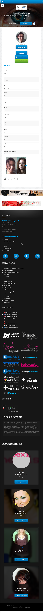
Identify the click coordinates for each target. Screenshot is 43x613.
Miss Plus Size (7, 287)
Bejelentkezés (13, 23)
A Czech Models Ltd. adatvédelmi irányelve (14, 244)
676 (22, 470)
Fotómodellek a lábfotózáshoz (11, 294)
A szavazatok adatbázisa (10, 300)
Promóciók (6, 277)
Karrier (5, 246)
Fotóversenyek (7, 302)
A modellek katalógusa (9, 270)
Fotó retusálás (7, 298)
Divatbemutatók (8, 281)
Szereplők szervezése (9, 283)
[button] (5, 256)
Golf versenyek (7, 289)
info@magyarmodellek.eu (9, 15)
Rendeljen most (21, 61)
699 (22, 508)
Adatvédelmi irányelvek (10, 242)
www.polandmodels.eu (10, 323)
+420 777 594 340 (7, 235)
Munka (17, 179)
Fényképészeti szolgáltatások (11, 272)
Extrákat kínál (7, 296)
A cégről (6, 239)
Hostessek (6, 274)
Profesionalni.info (25, 607)
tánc (11, 179)
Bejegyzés (26, 23)
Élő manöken (7, 279)
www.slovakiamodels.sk (11, 314)
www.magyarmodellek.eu (11, 316)
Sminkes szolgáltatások (10, 292)
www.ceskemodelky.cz (10, 312)
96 (22, 547)
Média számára (8, 248)
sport (14, 179)
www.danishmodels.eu (10, 321)
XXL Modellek (7, 285)
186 (22, 586)
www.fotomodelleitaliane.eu (12, 319)
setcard (21, 53)
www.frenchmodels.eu (10, 325)
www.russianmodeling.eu (11, 327)
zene (8, 179)
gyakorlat (5, 179)
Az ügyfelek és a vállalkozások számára (14, 268)
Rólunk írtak (7, 250)
